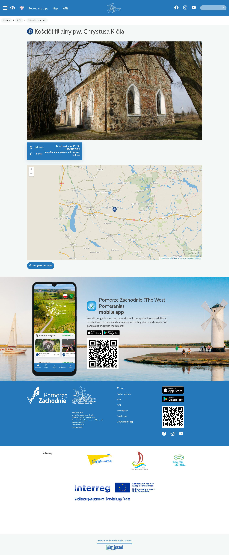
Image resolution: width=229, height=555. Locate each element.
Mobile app (122, 416)
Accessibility (122, 411)
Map (55, 8)
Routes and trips (38, 8)
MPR (65, 8)
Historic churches (37, 20)
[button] (115, 209)
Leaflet (162, 258)
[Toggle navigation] (5, 8)
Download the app (125, 422)
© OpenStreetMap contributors (189, 258)
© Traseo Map (171, 258)
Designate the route (40, 265)
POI (19, 20)
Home (6, 20)
